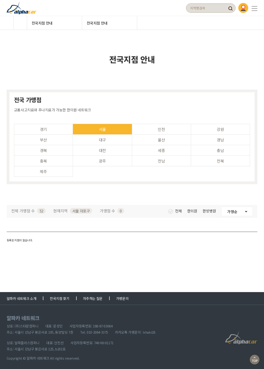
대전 (102, 150)
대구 (102, 140)
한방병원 (210, 211)
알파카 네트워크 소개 (21, 298)
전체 (175, 211)
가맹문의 (122, 298)
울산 (161, 140)
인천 (161, 129)
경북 (43, 150)
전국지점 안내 (42, 23)
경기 (43, 129)
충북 (43, 161)
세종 (161, 150)
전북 (220, 161)
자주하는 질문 (93, 298)
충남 (220, 150)
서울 (102, 129)
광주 (102, 161)
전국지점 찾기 (59, 298)
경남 (220, 140)
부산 (43, 140)
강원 (220, 129)
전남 (161, 161)
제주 (43, 171)
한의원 (192, 211)
